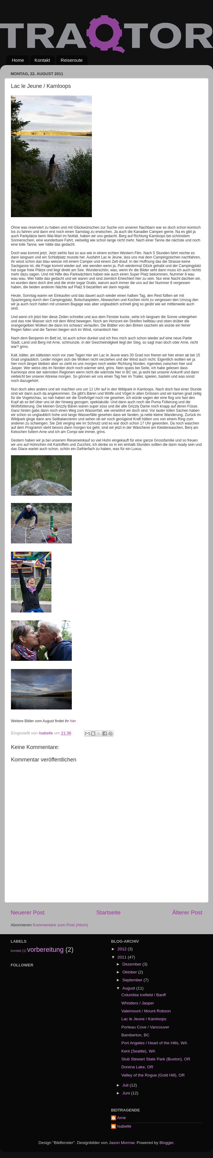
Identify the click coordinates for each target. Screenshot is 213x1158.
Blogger (166, 1142)
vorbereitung (45, 949)
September (133, 980)
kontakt (16, 950)
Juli (126, 1085)
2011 (122, 957)
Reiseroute (72, 60)
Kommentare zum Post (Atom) (60, 925)
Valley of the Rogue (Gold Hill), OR (153, 1075)
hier (73, 721)
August (129, 988)
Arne (121, 1117)
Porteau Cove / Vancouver (145, 1027)
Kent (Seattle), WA (138, 1051)
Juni (126, 1093)
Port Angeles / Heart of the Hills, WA (154, 1043)
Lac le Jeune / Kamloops (143, 1019)
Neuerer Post (27, 912)
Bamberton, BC (135, 1035)
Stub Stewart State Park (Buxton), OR (155, 1059)
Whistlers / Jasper (137, 1003)
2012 (122, 949)
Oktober (130, 972)
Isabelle (124, 1126)
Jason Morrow (121, 1142)
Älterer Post (187, 912)
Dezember (132, 964)
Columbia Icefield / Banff (143, 995)
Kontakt (42, 60)
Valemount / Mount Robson (146, 1011)
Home (18, 60)
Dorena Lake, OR (137, 1067)
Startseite (108, 912)
